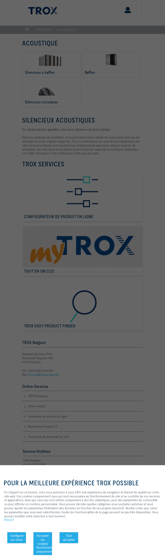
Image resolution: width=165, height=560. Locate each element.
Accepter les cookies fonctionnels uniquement (44, 543)
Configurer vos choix (17, 538)
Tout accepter (69, 538)
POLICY (9, 520)
